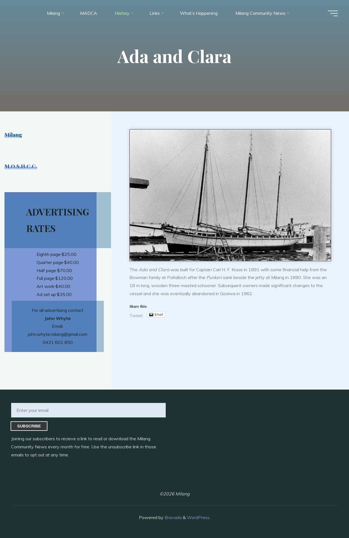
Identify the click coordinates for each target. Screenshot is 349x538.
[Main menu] (333, 13)
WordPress (198, 517)
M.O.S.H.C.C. (20, 166)
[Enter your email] (88, 410)
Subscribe (29, 426)
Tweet (136, 315)
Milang (13, 134)
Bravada (172, 517)
